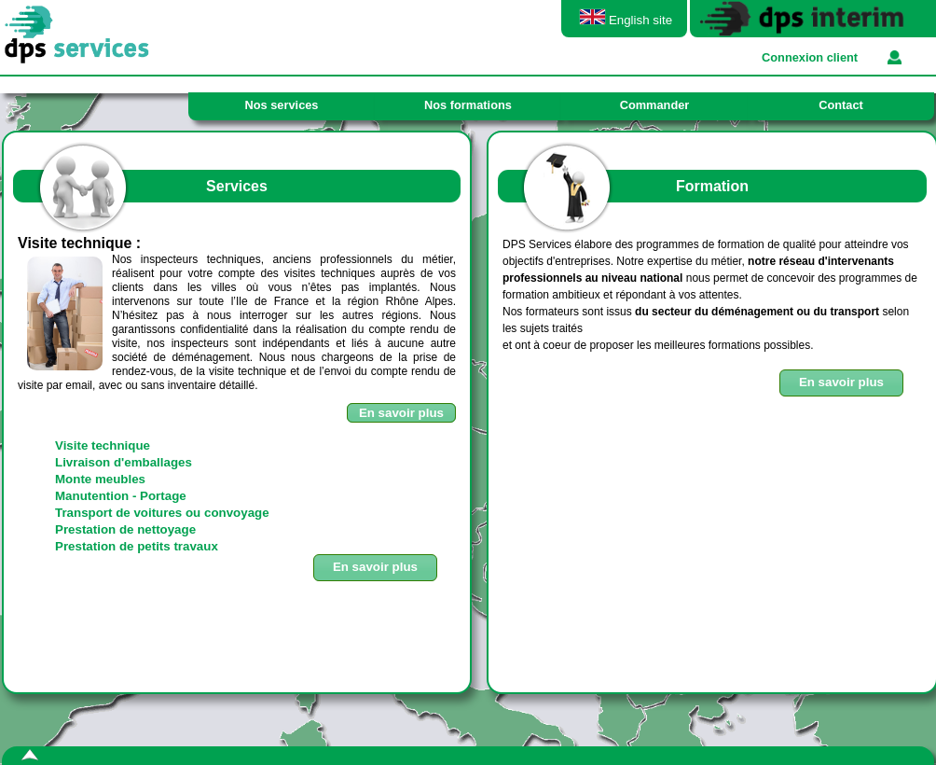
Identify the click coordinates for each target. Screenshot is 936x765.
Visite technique (102, 445)
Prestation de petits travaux (136, 546)
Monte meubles (100, 479)
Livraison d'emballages (123, 462)
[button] (841, 382)
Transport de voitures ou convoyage (162, 513)
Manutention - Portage (120, 496)
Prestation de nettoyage (125, 529)
